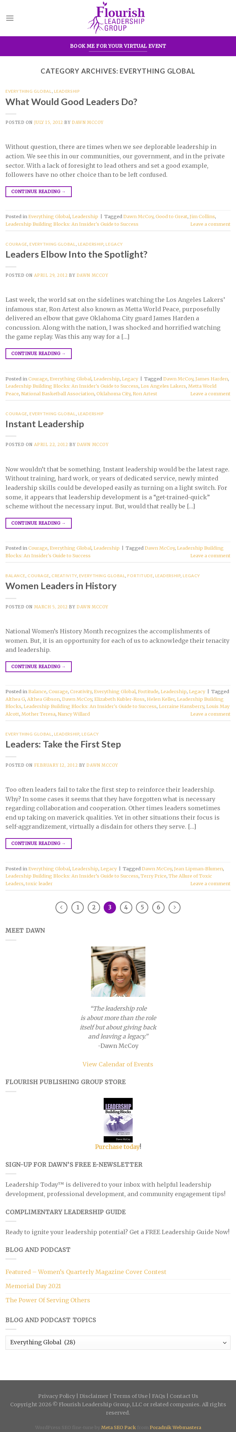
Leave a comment (210, 224)
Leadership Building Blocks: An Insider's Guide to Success (71, 224)
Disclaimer (93, 1396)
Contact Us (184, 1396)
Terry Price (153, 876)
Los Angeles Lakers (163, 386)
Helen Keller (161, 699)
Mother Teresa (38, 714)
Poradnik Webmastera (175, 1427)
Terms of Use (130, 1396)
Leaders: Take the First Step (63, 743)
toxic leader (39, 883)
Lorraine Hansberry (181, 706)
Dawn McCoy (88, 122)
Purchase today (117, 1146)
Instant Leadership (44, 423)
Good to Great (171, 216)
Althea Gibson (43, 699)
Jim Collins (202, 216)
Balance (15, 575)
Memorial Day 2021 (33, 1286)
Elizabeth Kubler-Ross (119, 699)
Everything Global (28, 91)
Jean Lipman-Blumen (198, 868)
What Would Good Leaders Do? (71, 101)
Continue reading (38, 191)
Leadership (67, 91)
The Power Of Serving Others (47, 1300)
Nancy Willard (74, 714)
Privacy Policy (56, 1396)
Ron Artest (145, 393)
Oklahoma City (113, 393)
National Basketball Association (57, 393)
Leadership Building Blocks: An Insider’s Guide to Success (71, 876)
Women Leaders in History (61, 585)
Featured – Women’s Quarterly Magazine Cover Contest (85, 1271)
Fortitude (140, 575)
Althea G (15, 699)
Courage (16, 244)
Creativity (64, 575)
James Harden (211, 379)
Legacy (114, 244)
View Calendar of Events (118, 1064)
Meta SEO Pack (118, 1427)
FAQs (158, 1396)
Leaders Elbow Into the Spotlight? (76, 254)
